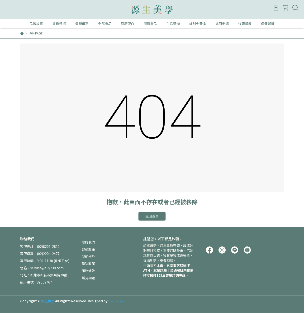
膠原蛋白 (127, 23)
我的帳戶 (88, 256)
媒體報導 (245, 23)
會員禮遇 (59, 23)
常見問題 (88, 277)
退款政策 (88, 249)
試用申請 (222, 23)
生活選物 (173, 23)
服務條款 (88, 270)
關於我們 (88, 242)
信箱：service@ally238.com (42, 267)
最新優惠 (82, 23)
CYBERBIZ (116, 301)
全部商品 (104, 23)
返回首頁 (152, 216)
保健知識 (267, 23)
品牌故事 (36, 23)
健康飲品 (150, 23)
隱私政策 (88, 263)
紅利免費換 (197, 23)
